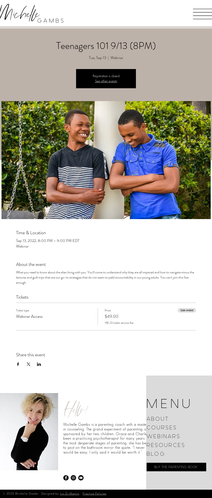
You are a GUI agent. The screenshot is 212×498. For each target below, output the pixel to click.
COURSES (162, 427)
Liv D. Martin (69, 493)
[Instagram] (73, 477)
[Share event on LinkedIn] (39, 364)
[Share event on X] (28, 364)
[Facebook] (66, 477)
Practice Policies (94, 493)
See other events (106, 81)
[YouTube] (81, 477)
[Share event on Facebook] (18, 364)
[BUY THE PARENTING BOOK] (176, 467)
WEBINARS (164, 436)
